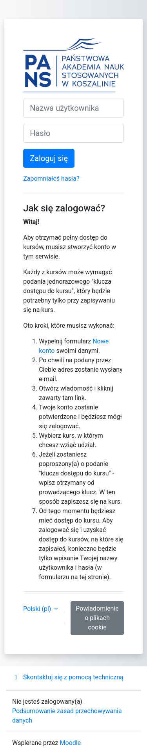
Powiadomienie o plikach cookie (97, 618)
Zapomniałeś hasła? (51, 178)
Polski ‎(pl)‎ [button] (38, 609)
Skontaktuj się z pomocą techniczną (67, 677)
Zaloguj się (49, 158)
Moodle (70, 743)
